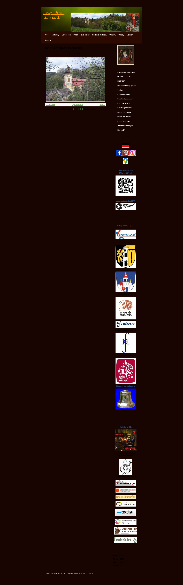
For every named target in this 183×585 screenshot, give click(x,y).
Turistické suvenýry (125, 126)
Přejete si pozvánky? (125, 99)
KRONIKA (121, 81)
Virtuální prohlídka (124, 108)
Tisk (69, 573)
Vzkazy (130, 35)
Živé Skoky (85, 35)
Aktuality (55, 35)
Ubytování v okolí (124, 117)
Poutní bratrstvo (123, 121)
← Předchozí (50, 105)
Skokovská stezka (99, 35)
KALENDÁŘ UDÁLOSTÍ (126, 72)
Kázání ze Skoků (123, 94)
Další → (102, 105)
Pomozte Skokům (124, 103)
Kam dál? (121, 130)
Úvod (47, 35)
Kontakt (48, 40)
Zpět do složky (77, 105)
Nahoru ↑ (91, 573)
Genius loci (66, 35)
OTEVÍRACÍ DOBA (124, 77)
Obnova (112, 35)
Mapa (75, 35)
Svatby (120, 90)
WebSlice (63, 573)
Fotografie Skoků (124, 112)
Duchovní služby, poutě (126, 85)
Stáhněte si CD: (126, 427)
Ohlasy (121, 35)
